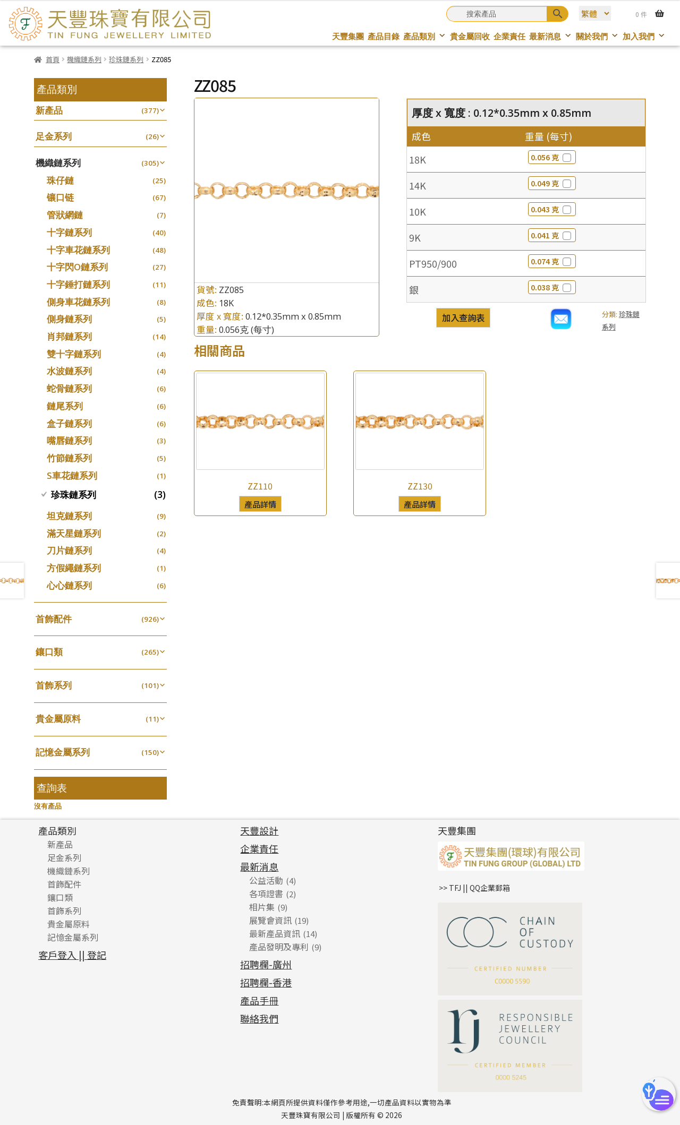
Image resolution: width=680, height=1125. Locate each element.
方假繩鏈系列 (74, 568)
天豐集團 (348, 36)
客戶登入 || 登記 (72, 954)
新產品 (49, 110)
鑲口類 (49, 652)
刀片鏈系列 (69, 550)
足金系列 (54, 136)
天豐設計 (259, 830)
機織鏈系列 (84, 59)
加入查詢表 (463, 317)
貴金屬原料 (58, 718)
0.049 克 (552, 183)
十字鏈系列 (69, 232)
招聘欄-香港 (266, 982)
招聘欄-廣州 (266, 964)
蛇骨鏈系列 (69, 388)
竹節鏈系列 (69, 458)
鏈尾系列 (65, 406)
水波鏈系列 (69, 371)
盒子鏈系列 (69, 423)
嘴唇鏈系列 (69, 440)
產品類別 (424, 36)
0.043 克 (552, 209)
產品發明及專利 (279, 946)
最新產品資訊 (274, 933)
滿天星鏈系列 (74, 533)
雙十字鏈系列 (74, 354)
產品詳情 (260, 504)
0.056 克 (552, 157)
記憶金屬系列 (63, 752)
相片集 (262, 906)
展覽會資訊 (270, 920)
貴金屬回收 (470, 36)
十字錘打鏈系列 (78, 284)
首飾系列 (54, 685)
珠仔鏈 (60, 180)
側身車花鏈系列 (78, 302)
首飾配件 (54, 619)
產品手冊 (259, 1000)
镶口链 (60, 197)
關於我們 (597, 36)
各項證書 (266, 893)
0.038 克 (552, 287)
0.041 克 (552, 235)
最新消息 (550, 36)
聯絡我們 (259, 1018)
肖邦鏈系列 (69, 336)
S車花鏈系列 (72, 475)
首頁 (53, 59)
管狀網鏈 (65, 215)
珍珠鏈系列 (126, 59)
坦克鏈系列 (69, 516)
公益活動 (266, 880)
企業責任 (509, 36)
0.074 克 (552, 261)
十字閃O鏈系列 (77, 267)
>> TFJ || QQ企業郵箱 (474, 887)
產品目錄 (384, 36)
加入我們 (644, 36)
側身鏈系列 (69, 319)
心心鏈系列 (69, 585)
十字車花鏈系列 (78, 250)
